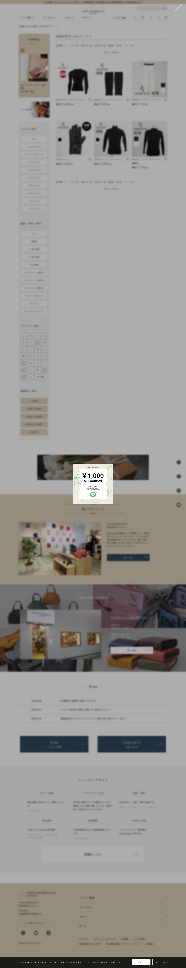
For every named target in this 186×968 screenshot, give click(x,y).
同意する (141, 962)
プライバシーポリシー (161, 962)
